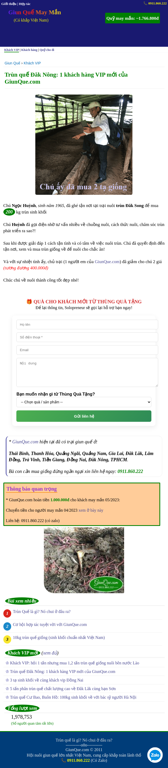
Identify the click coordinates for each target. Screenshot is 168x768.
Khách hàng (29, 50)
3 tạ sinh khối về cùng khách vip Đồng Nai (46, 680)
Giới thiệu (8, 4)
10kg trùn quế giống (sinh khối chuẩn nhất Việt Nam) (59, 637)
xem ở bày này (90, 510)
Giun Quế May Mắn (34, 12)
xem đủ (50, 653)
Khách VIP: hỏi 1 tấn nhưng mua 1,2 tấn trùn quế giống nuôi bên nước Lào (74, 663)
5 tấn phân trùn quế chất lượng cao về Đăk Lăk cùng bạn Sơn (63, 688)
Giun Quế (12, 63)
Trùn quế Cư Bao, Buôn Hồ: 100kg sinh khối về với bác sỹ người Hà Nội (73, 697)
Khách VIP (32, 63)
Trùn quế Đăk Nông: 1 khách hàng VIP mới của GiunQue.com (63, 671)
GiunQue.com (107, 261)
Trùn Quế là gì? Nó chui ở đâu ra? (42, 611)
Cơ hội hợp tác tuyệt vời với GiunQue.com (50, 624)
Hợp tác (24, 4)
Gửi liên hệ (84, 416)
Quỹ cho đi (47, 50)
